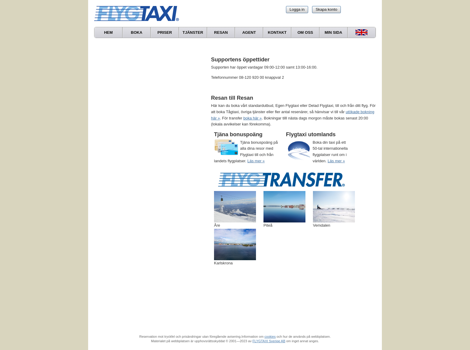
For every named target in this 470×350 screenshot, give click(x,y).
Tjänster (193, 32)
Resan (221, 32)
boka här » (252, 118)
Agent (249, 32)
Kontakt (277, 32)
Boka (136, 32)
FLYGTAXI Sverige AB (268, 341)
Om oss (305, 32)
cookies (269, 336)
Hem (108, 32)
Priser (164, 32)
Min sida (333, 32)
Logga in (297, 9)
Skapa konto (326, 9)
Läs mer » (256, 161)
